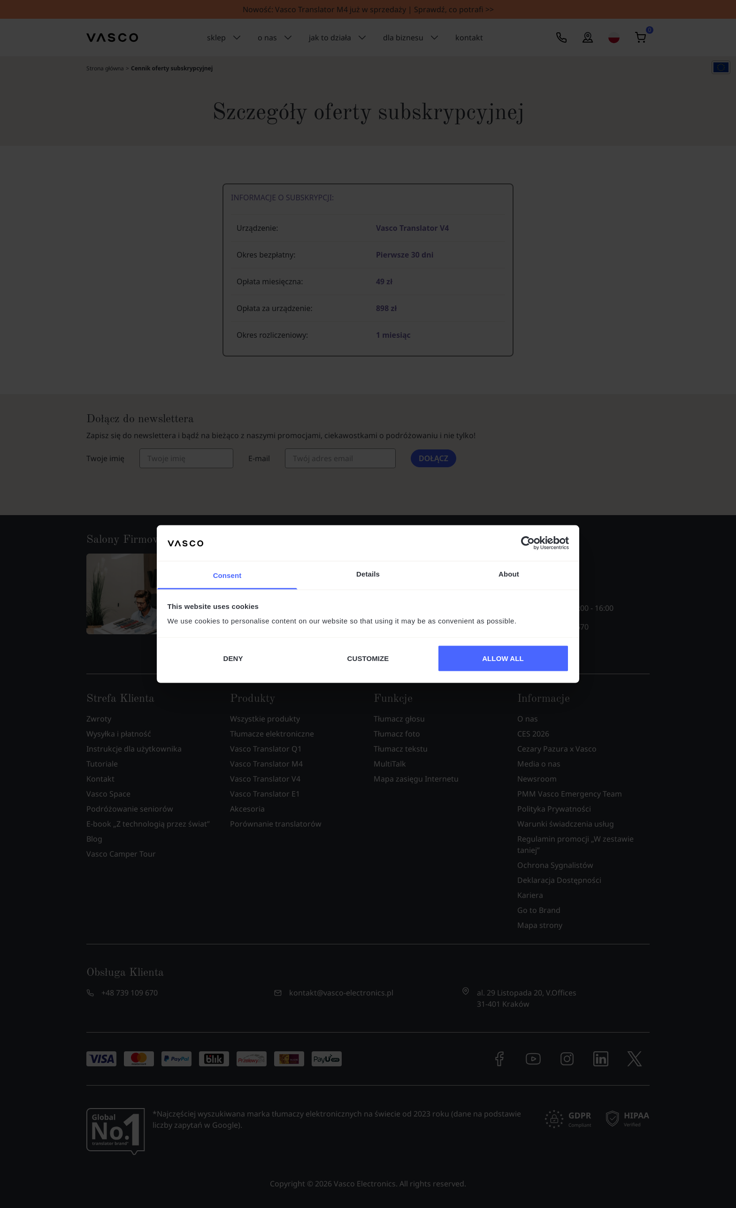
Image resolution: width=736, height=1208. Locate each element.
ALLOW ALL (503, 658)
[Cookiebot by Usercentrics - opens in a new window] (528, 543)
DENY (233, 658)
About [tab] (508, 574)
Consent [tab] (227, 575)
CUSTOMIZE (368, 658)
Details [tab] (368, 574)
